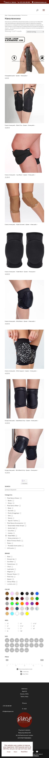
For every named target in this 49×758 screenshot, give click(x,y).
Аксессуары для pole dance (14, 15)
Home (6, 15)
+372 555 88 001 (7, 705)
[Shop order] (35, 31)
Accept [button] (8, 751)
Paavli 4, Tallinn (9, 2)
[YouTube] (37, 751)
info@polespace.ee (8, 711)
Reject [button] (15, 751)
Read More (24, 751)
